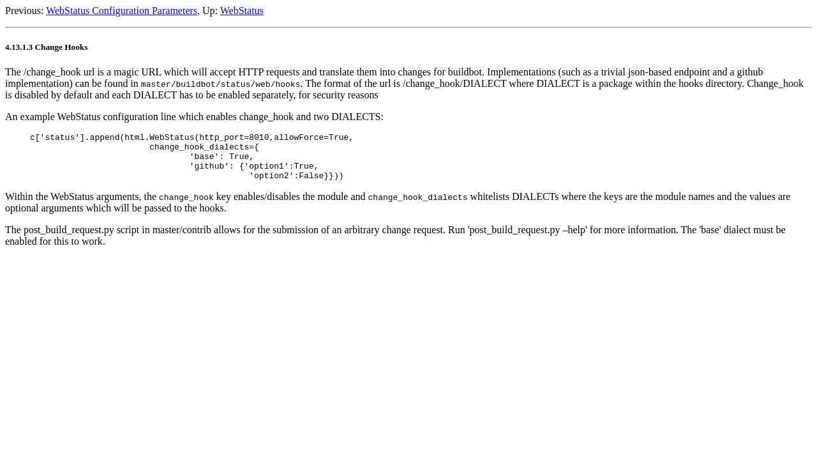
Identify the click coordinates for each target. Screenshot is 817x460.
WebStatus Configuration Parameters (121, 10)
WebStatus (242, 10)
